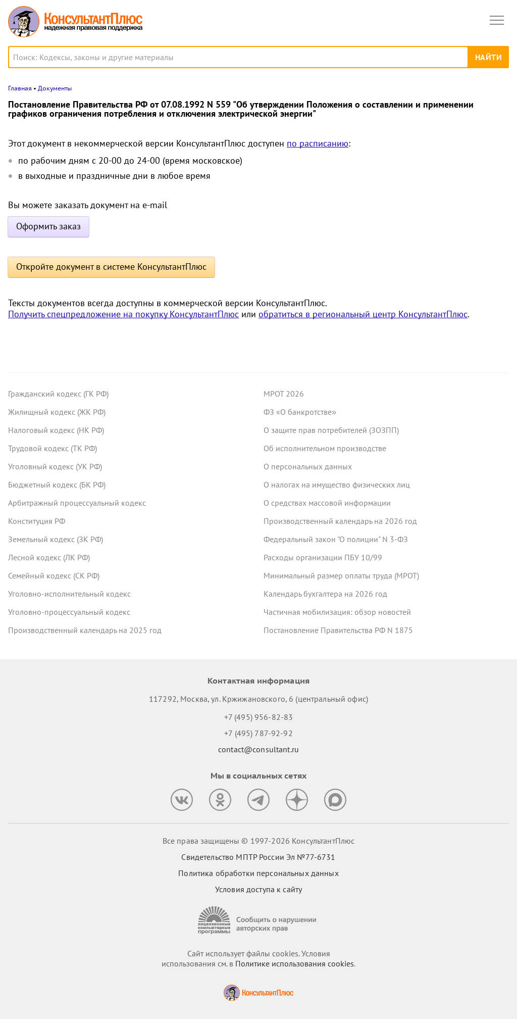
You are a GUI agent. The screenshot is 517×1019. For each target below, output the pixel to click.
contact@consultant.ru (258, 749)
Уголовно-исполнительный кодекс (69, 594)
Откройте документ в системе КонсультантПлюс (111, 266)
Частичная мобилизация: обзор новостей (337, 612)
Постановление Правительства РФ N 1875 (338, 630)
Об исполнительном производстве (325, 448)
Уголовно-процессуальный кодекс (69, 612)
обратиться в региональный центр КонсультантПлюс (363, 314)
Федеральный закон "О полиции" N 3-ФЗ (336, 539)
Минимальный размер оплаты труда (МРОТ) (341, 575)
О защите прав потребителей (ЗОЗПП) (331, 430)
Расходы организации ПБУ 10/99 (323, 557)
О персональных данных (308, 466)
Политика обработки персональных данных (258, 873)
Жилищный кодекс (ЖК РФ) (57, 412)
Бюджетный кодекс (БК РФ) (57, 484)
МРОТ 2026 (284, 394)
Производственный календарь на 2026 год (340, 521)
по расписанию (317, 143)
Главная (20, 88)
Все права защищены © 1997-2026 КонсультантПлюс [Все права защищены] (258, 841)
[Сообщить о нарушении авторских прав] (258, 920)
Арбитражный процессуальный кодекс (77, 503)
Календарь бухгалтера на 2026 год (325, 594)
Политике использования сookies (294, 963)
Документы (55, 88)
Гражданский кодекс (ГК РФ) (58, 394)
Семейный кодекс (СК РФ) (53, 575)
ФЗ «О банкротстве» (300, 412)
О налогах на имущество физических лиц (337, 484)
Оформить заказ (48, 226)
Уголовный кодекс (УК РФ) (55, 466)
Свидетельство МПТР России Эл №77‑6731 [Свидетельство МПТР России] (258, 857)
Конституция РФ (36, 521)
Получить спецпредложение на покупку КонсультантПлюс (123, 314)
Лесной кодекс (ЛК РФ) (49, 557)
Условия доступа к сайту (258, 889)
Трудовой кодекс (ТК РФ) (52, 448)
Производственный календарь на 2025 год (85, 630)
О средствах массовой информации (327, 503)
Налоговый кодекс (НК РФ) (56, 430)
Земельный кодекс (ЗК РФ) (55, 539)
